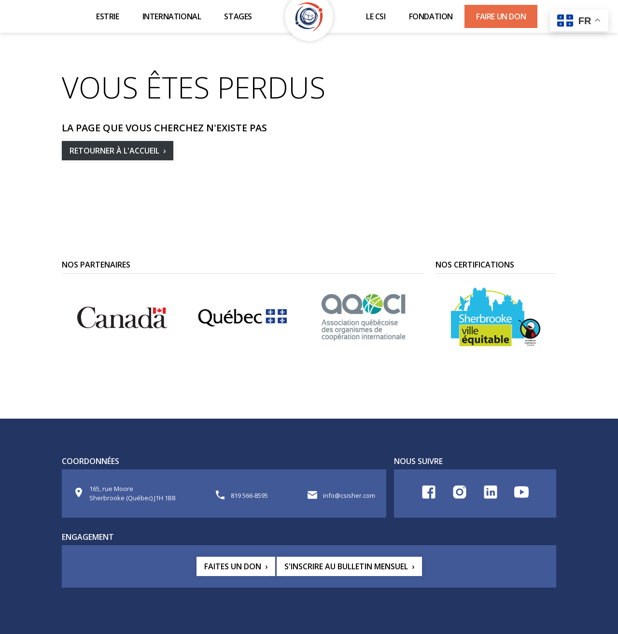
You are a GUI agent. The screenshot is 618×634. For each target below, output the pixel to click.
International (171, 16)
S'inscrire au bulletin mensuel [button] (346, 566)
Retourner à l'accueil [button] (114, 150)
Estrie (107, 16)
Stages (238, 16)
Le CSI (376, 16)
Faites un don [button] (232, 566)
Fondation (431, 16)
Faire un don (501, 16)
